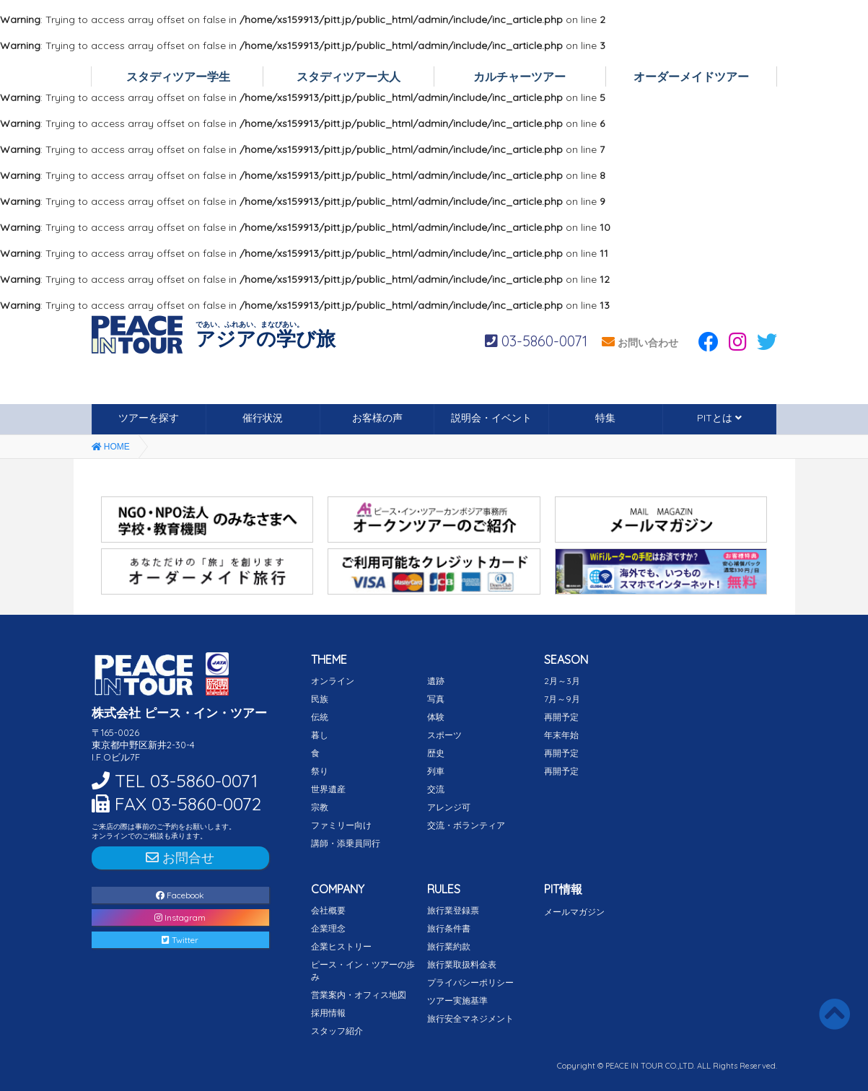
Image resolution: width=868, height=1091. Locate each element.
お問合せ (180, 857)
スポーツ (444, 734)
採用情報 (328, 1012)
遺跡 (435, 680)
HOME (111, 447)
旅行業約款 (448, 946)
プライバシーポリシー (470, 982)
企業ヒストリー (341, 946)
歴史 (435, 753)
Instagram (180, 917)
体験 (435, 716)
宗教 (319, 807)
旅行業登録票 (453, 910)
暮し (319, 734)
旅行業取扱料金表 (461, 964)
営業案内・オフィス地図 (358, 994)
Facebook (180, 895)
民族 (319, 698)
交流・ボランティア (466, 825)
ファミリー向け (341, 825)
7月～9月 (562, 698)
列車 (435, 771)
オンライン (332, 680)
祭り (319, 771)
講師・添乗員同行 (345, 843)
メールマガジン (574, 911)
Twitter (180, 939)
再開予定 (561, 716)
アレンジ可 (448, 807)
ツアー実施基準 (457, 1000)
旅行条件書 (448, 928)
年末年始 (561, 734)
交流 (435, 789)
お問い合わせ (640, 342)
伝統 (319, 716)
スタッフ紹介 (337, 1030)
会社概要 (328, 910)
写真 (435, 698)
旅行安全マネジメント (470, 1018)
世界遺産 (328, 789)
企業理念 (328, 928)
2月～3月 (562, 680)
